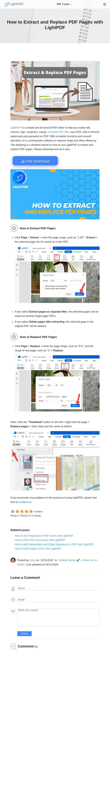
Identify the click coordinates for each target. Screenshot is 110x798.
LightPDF (15, 127)
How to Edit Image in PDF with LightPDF (38, 548)
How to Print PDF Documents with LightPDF (40, 540)
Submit (24, 633)
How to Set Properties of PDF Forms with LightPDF (44, 535)
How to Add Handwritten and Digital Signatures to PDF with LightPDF (54, 544)
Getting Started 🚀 (69, 560)
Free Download (37, 161)
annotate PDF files (58, 132)
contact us (24, 502)
